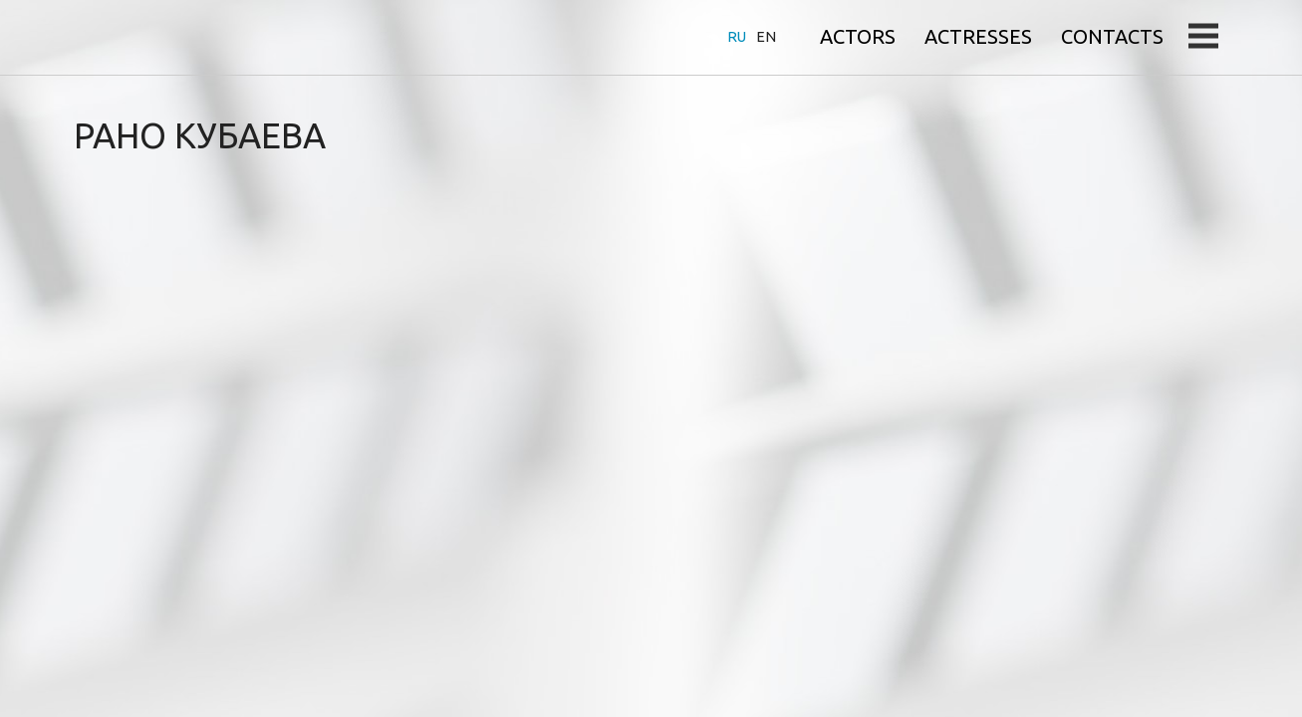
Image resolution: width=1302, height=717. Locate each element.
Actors (858, 36)
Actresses (978, 36)
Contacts (1112, 36)
